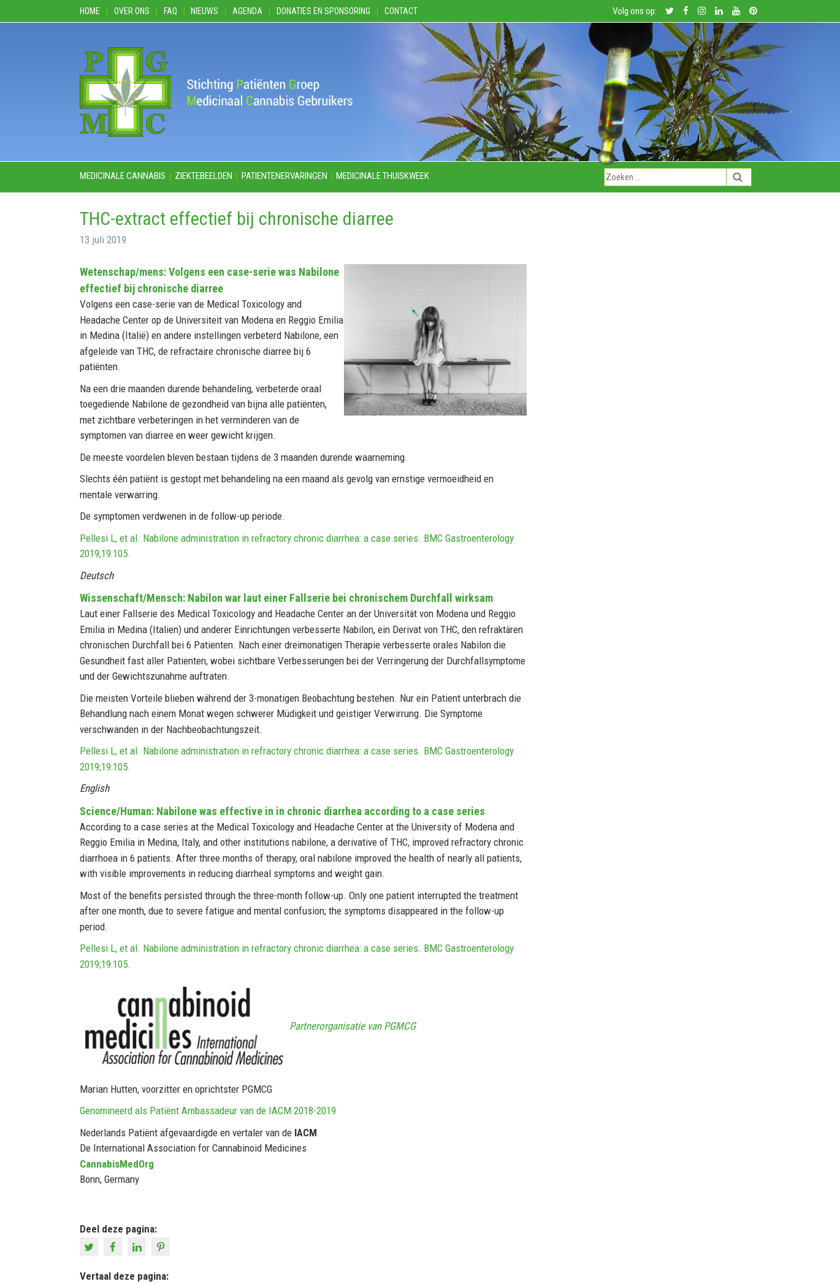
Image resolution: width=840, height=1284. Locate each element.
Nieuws (204, 11)
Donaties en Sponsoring (323, 11)
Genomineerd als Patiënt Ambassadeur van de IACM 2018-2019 (208, 1110)
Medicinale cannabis (123, 175)
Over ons (132, 11)
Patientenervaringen (284, 175)
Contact (401, 11)
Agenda (247, 11)
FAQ (170, 11)
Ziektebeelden (203, 175)
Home (90, 11)
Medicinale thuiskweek (382, 175)
